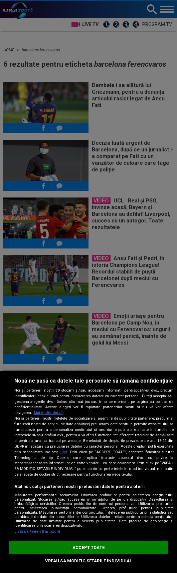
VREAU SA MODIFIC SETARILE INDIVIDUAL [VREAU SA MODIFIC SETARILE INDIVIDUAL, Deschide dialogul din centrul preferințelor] (88, 560)
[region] (88, 472)
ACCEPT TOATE (88, 547)
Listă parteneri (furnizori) (37, 531)
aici (63, 452)
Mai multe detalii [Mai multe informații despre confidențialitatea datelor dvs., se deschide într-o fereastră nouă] (48, 413)
